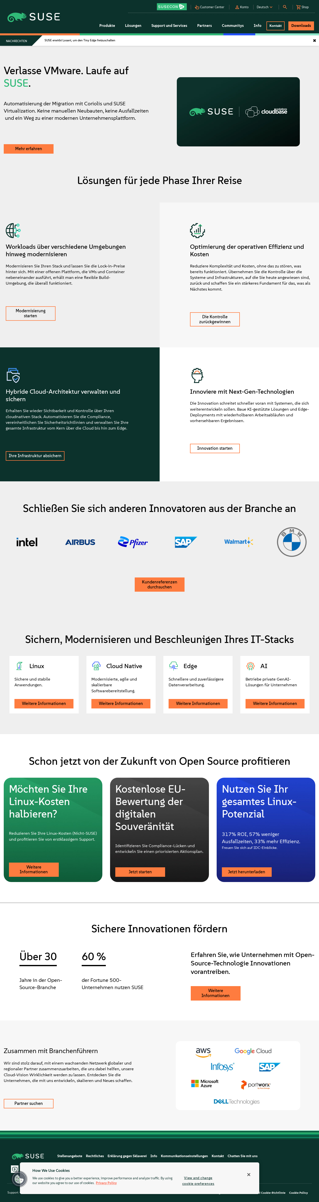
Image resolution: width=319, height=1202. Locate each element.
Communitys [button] (233, 25)
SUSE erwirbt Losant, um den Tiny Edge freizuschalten (80, 40)
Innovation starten (215, 448)
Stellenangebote (69, 1156)
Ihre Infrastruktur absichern (35, 455)
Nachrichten (16, 41)
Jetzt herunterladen (246, 871)
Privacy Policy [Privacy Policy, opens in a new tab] (106, 1183)
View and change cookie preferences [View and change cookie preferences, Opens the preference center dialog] (198, 1181)
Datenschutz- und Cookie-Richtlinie (260, 1193)
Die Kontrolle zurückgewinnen (215, 319)
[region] (139, 1178)
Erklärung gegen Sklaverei (127, 1156)
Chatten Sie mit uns (242, 1156)
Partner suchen (28, 1103)
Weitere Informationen (44, 703)
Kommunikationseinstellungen (184, 1156)
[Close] (248, 1174)
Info (153, 1156)
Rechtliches (95, 1156)
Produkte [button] (107, 25)
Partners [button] (204, 25)
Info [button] (257, 25)
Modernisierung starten (31, 313)
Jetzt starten (140, 871)
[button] (173, 5)
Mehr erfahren (28, 148)
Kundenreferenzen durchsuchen (159, 584)
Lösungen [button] (133, 25)
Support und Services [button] (169, 25)
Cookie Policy (298, 1193)
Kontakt (218, 1156)
